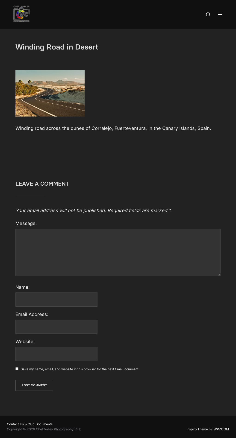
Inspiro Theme (197, 429)
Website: (25, 341)
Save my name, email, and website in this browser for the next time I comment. (80, 369)
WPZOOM (221, 429)
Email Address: (31, 314)
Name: (22, 287)
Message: (26, 223)
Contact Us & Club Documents (30, 424)
